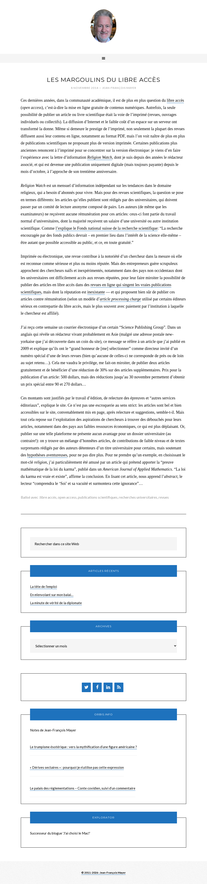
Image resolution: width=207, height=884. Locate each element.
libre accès (175, 100)
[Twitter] (86, 687)
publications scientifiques (98, 497)
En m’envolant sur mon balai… (51, 595)
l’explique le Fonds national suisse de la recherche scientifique (107, 228)
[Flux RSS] (118, 687)
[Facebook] (97, 687)
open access (67, 497)
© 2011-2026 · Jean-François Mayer (103, 872)
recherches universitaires (138, 497)
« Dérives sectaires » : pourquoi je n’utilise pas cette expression (77, 767)
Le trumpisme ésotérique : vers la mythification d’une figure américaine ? (83, 747)
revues (164, 497)
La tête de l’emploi (43, 587)
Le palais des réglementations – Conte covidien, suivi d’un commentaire (82, 788)
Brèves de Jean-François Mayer (103, 26)
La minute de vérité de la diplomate (56, 603)
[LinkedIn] (108, 687)
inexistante (96, 292)
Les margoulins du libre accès (103, 79)
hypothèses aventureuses (47, 455)
